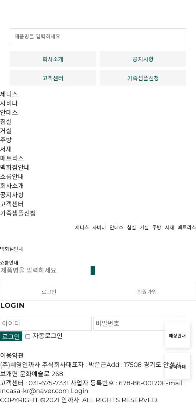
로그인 (49, 291)
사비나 (9, 103)
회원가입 (147, 291)
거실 (6, 131)
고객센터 (52, 78)
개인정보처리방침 (24, 346)
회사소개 (52, 59)
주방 (6, 140)
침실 (6, 122)
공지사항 (143, 59)
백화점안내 (15, 168)
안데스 (9, 113)
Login (79, 391)
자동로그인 (48, 336)
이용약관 (12, 356)
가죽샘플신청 (143, 78)
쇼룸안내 (12, 177)
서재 (6, 149)
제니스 (9, 94)
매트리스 (12, 158)
